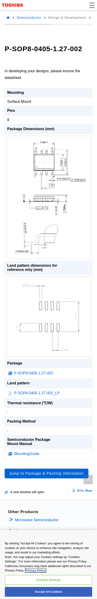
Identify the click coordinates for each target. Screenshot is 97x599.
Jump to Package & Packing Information (46, 473)
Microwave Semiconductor (37, 520)
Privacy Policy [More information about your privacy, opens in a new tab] (35, 570)
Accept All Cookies (49, 592)
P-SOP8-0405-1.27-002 (33, 373)
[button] (92, 5)
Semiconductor (29, 17)
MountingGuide (26, 454)
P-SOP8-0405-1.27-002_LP (37, 393)
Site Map (84, 490)
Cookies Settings (48, 580)
